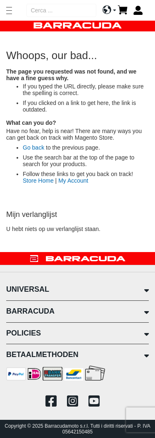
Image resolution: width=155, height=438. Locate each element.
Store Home (38, 180)
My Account (73, 180)
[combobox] (61, 10)
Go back (33, 147)
